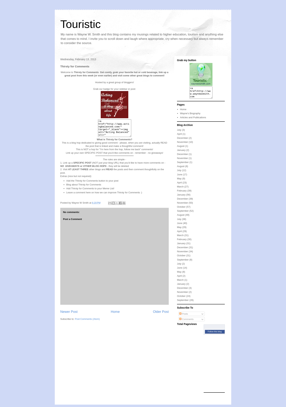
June (179, 176)
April (179, 136)
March (180, 188)
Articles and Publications (193, 119)
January (181, 152)
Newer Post (69, 315)
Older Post (161, 315)
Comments (186, 321)
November (182, 144)
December (182, 140)
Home (115, 315)
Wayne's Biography (190, 115)
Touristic (80, 24)
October (181, 209)
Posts (183, 316)
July (179, 132)
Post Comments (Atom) (87, 322)
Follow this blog (215, 334)
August (180, 148)
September (183, 164)
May (179, 180)
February (182, 192)
